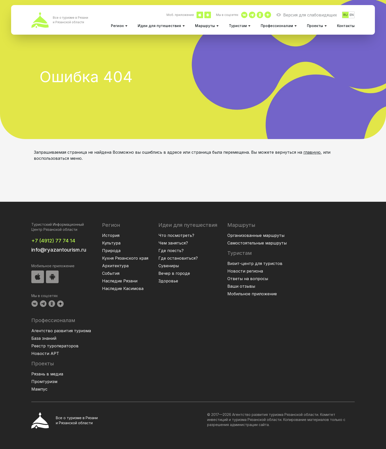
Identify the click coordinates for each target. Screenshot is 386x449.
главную (312, 152)
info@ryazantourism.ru (58, 250)
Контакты (346, 26)
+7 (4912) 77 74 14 (53, 241)
